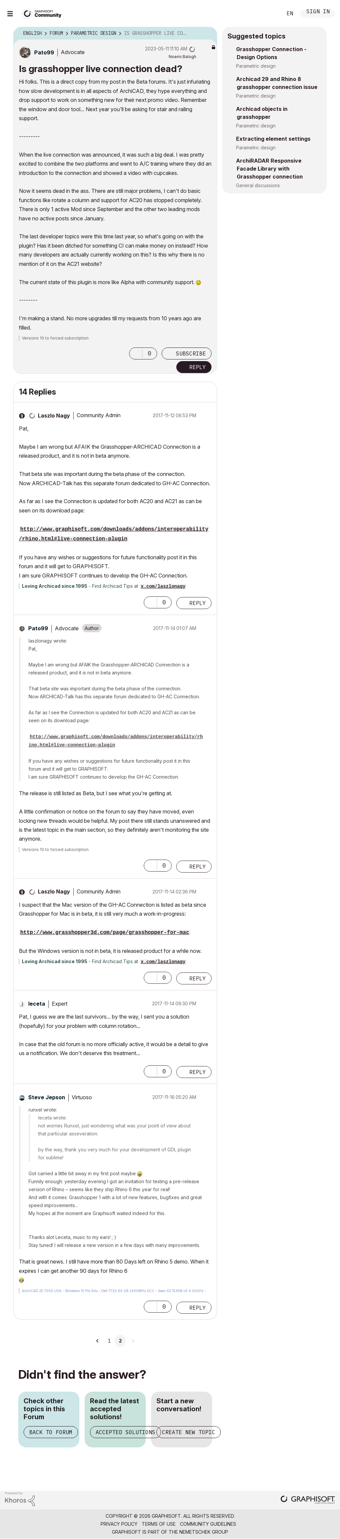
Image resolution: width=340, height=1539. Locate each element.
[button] (135, 353)
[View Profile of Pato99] (44, 52)
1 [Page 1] (109, 1341)
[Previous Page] (98, 1341)
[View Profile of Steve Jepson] (46, 1097)
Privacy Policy (119, 1524)
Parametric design (256, 66)
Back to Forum (50, 1432)
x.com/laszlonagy (163, 586)
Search (270, 13)
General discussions (258, 185)
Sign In (318, 12)
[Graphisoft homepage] (308, 1500)
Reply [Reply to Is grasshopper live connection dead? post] (197, 367)
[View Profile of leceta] (36, 1003)
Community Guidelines (208, 1524)
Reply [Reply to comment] (197, 603)
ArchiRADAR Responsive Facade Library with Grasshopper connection (269, 168)
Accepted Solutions (125, 1432)
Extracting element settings (273, 138)
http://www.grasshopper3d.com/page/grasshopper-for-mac (104, 933)
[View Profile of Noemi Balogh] (182, 56)
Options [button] (208, 33)
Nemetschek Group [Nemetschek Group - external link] (203, 1532)
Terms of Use (159, 1524)
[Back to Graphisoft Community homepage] (44, 13)
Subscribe (191, 353)
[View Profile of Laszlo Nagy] (54, 415)
